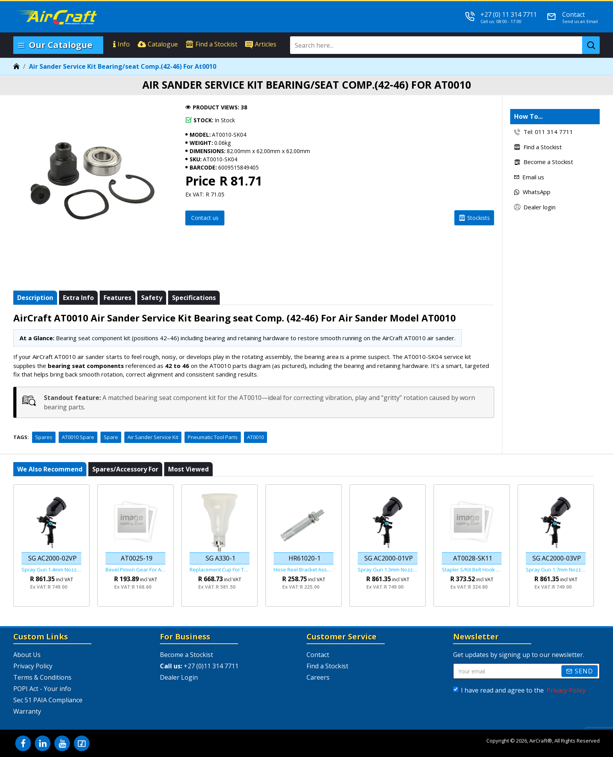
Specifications (194, 297)
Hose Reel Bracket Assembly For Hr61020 (303, 569)
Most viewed (188, 469)
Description (35, 297)
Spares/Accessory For (125, 469)
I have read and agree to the (520, 690)
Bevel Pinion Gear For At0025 (135, 569)
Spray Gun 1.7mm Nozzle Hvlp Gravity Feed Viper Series (556, 569)
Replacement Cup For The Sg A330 (219, 569)
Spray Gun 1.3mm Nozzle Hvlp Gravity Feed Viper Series (388, 569)
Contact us (205, 217)
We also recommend (49, 469)
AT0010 (255, 437)
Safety (151, 297)
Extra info (78, 297)
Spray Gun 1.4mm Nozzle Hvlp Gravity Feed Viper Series (51, 569)
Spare (111, 437)
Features (117, 297)
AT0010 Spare (78, 437)
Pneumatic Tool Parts (213, 437)
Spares (43, 437)
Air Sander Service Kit (152, 437)
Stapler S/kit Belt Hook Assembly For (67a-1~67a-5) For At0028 (472, 569)
